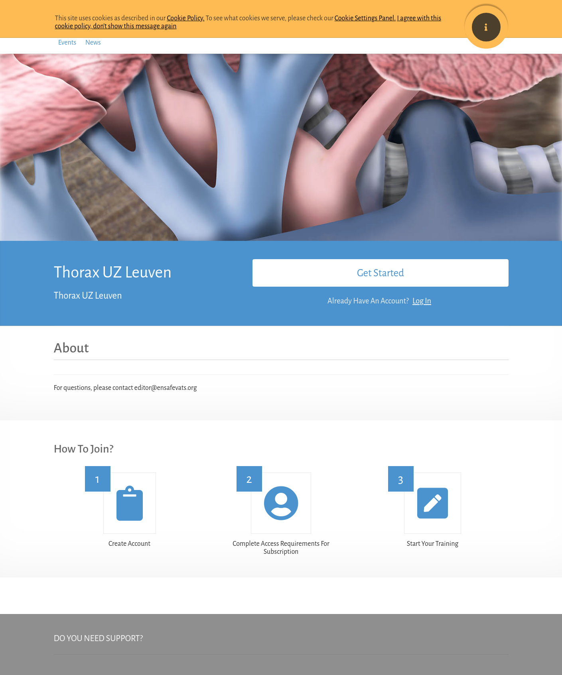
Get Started (380, 273)
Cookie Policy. (185, 18)
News (93, 42)
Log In (421, 301)
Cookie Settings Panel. (365, 18)
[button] (129, 503)
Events (67, 42)
